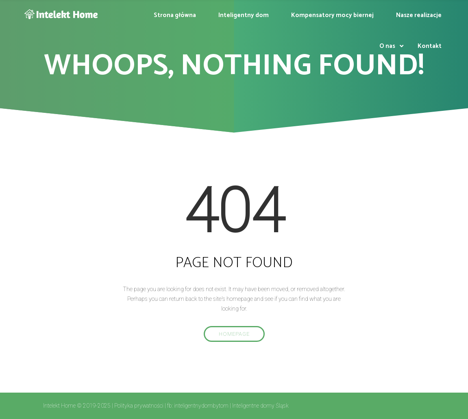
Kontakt (430, 46)
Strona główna (175, 15)
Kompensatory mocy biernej (332, 15)
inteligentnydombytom (201, 405)
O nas (387, 46)
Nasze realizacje (419, 15)
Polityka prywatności (138, 405)
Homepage (234, 334)
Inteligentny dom (243, 15)
